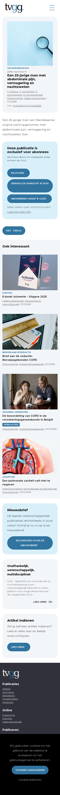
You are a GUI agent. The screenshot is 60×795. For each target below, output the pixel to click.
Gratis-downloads (12, 721)
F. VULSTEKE (27, 91)
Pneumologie (15, 98)
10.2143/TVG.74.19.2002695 (27, 105)
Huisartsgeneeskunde (31, 364)
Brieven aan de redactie (16, 352)
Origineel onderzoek (15, 412)
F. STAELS (12, 91)
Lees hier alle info (19, 211)
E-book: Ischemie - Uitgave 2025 (24, 296)
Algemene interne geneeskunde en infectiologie (29, 488)
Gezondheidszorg (18, 68)
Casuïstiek (8, 477)
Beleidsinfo (8, 695)
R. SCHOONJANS (33, 94)
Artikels (6, 688)
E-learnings (8, 715)
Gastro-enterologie (34, 98)
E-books (7, 293)
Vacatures (7, 702)
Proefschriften (10, 698)
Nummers (8, 692)
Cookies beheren (30, 779)
